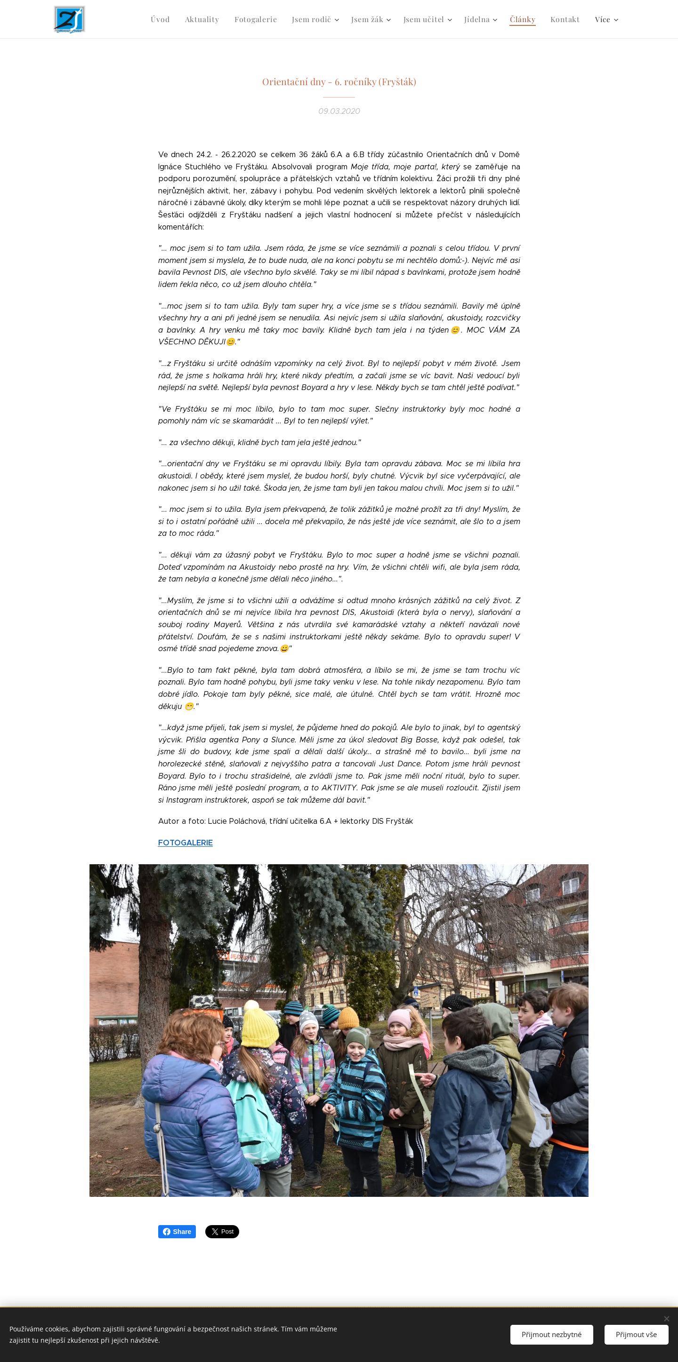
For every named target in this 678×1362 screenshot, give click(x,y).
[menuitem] (174, 19)
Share (177, 1231)
